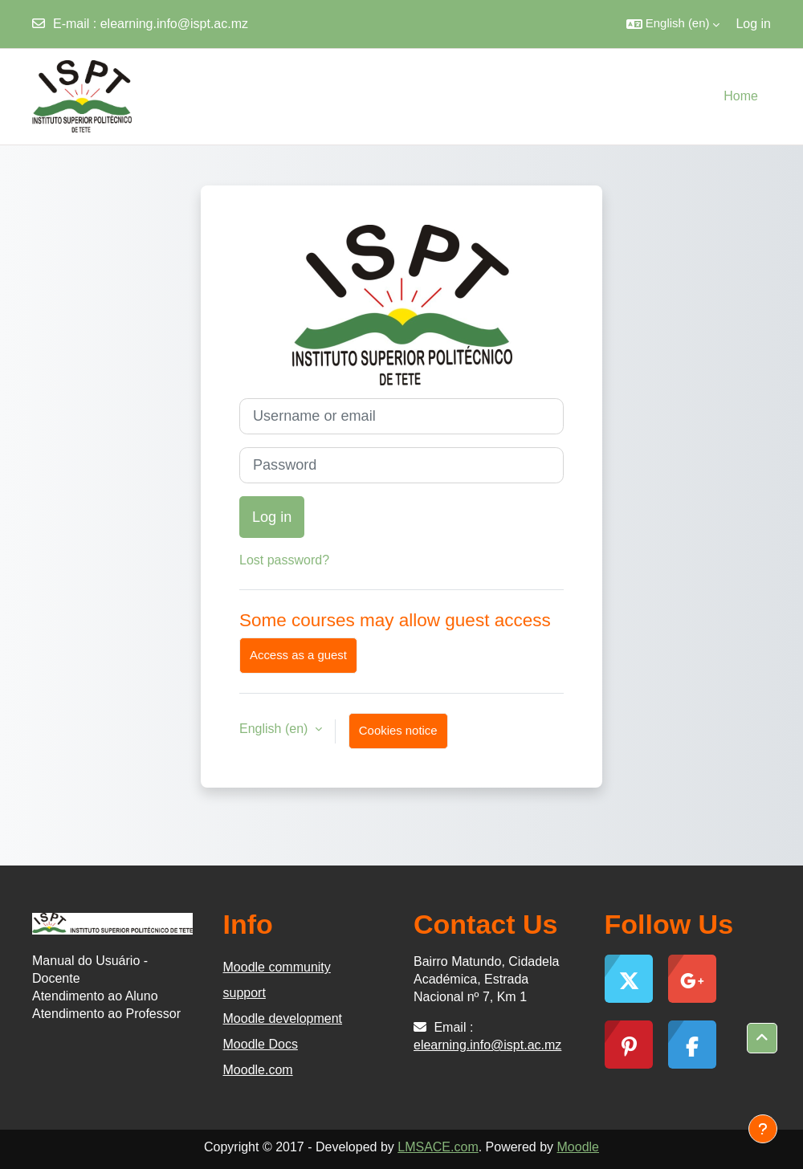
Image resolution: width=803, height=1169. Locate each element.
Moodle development (283, 1018)
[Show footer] (762, 1128)
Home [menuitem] (741, 96)
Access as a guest (298, 655)
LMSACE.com (437, 1147)
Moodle (578, 1147)
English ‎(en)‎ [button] (275, 728)
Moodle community (277, 967)
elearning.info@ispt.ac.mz (174, 24)
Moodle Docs (260, 1044)
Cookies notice (398, 730)
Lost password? (284, 560)
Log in (753, 24)
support (244, 993)
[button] (673, 24)
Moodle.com (258, 1070)
